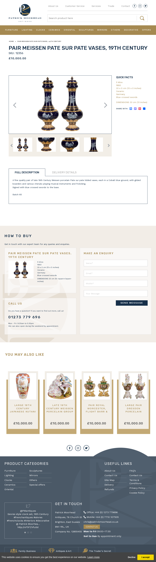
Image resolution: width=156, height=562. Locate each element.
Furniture (11, 30)
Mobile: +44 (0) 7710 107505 (101, 517)
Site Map (109, 480)
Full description (27, 172)
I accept (146, 557)
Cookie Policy (137, 492)
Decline (131, 557)
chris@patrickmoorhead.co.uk (101, 521)
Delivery (109, 484)
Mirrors (102, 30)
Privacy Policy (137, 488)
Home (11, 41)
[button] (25, 532)
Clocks (40, 30)
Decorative (131, 30)
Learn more (93, 557)
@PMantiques (28, 510)
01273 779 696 (24, 317)
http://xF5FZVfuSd (28, 527)
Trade (111, 6)
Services (96, 6)
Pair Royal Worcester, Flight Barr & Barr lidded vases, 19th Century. (96, 413)
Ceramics (54, 30)
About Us (53, 6)
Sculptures (86, 30)
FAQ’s (132, 470)
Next (104, 105)
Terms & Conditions (135, 482)
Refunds (109, 489)
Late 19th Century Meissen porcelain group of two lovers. (59, 410)
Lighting (27, 30)
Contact (125, 6)
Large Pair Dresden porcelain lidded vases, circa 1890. (133, 411)
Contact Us (110, 475)
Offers (146, 30)
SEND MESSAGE (131, 302)
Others (115, 30)
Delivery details (64, 172)
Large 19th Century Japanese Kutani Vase (23, 410)
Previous (15, 105)
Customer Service (74, 6)
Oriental (69, 30)
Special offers (37, 484)
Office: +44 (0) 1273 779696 (101, 512)
